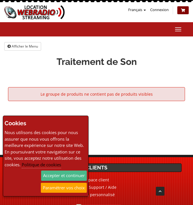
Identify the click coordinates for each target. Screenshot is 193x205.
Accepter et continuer (64, 175)
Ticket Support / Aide (96, 187)
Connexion (159, 9)
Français (137, 9)
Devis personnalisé (97, 194)
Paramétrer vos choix (64, 187)
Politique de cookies (41, 164)
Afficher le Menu (22, 46)
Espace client (96, 180)
